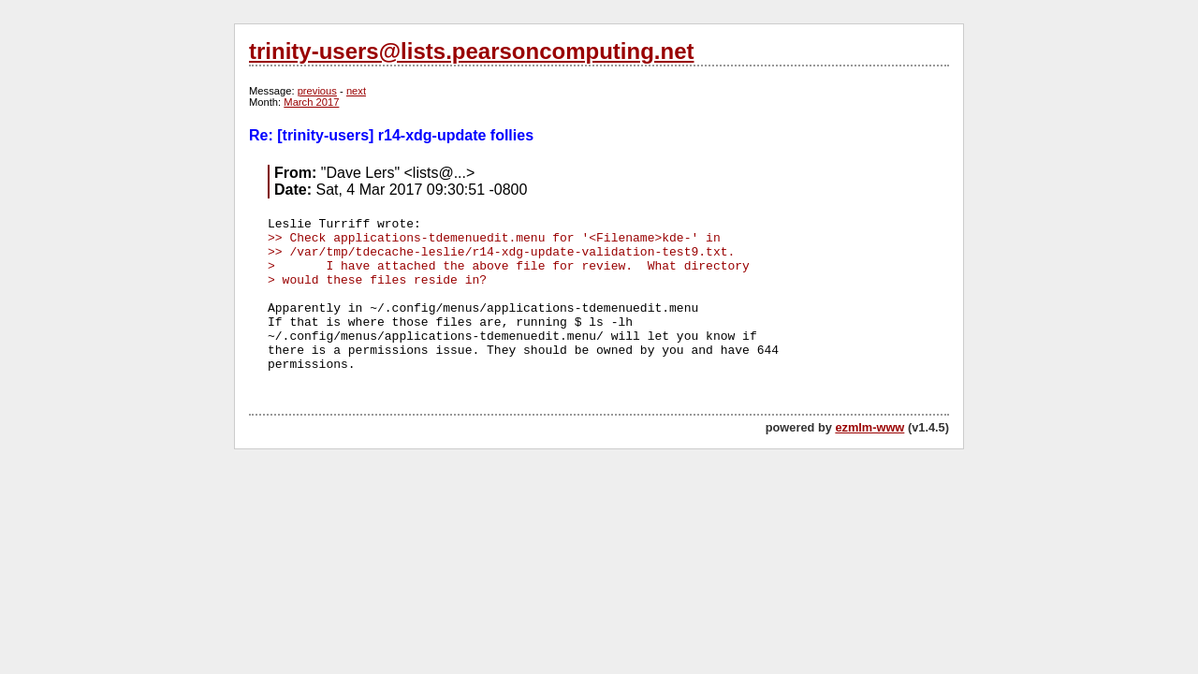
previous (317, 90)
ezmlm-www (869, 427)
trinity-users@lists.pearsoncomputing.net (471, 51)
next (356, 90)
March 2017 (311, 102)
